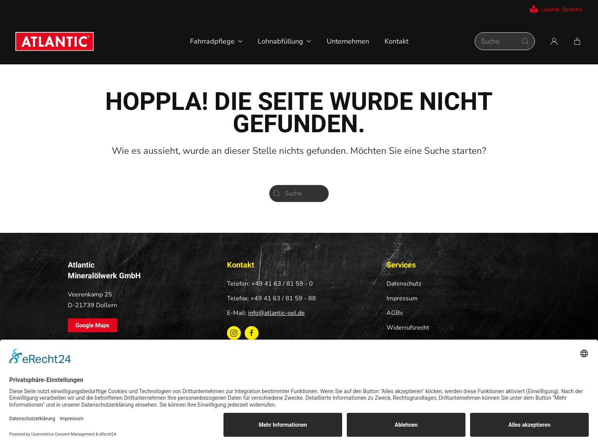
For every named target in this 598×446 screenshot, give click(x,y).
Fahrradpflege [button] (216, 41)
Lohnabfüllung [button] (284, 41)
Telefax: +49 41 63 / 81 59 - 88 (271, 298)
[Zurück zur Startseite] (54, 41)
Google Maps (92, 325)
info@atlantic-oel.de (276, 313)
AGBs (394, 313)
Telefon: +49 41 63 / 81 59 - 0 (270, 283)
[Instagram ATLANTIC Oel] (234, 333)
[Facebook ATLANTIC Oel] (252, 333)
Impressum (402, 298)
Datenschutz (403, 283)
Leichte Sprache (556, 9)
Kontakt (396, 41)
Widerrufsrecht (407, 327)
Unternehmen (348, 41)
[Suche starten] (525, 41)
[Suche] (504, 41)
